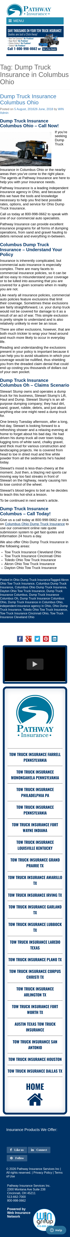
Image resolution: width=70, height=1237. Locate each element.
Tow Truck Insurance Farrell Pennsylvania (35, 757)
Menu (19, 21)
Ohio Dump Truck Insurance (31, 579)
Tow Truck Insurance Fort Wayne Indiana (35, 827)
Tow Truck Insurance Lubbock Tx (35, 927)
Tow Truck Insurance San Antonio (35, 1044)
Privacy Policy (42, 1172)
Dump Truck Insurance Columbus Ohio (28, 99)
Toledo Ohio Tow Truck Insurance (45, 609)
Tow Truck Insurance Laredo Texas (35, 945)
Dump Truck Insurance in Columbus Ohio (35, 602)
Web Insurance (18, 1213)
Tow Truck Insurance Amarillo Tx (35, 880)
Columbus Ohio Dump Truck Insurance (40, 587)
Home (35, 1094)
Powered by (16, 1209)
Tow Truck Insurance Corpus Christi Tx (35, 974)
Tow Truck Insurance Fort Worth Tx (35, 1009)
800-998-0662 (36, 214)
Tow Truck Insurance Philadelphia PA (35, 792)
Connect (39, 1149)
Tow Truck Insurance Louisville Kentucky (35, 845)
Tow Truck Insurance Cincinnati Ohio (24, 613)
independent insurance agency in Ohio (25, 606)
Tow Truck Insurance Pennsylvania (35, 810)
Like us (17, 1149)
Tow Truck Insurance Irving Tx (35, 895)
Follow (17, 1158)
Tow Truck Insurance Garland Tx (35, 909)
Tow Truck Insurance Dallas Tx (35, 1071)
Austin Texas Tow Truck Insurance (35, 1027)
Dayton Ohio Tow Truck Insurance (22, 591)
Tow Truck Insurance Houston (35, 1059)
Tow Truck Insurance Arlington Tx (35, 991)
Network (13, 1216)
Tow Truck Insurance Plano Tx (35, 959)
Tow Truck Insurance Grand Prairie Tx (35, 862)
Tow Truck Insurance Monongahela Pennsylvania (35, 774)
